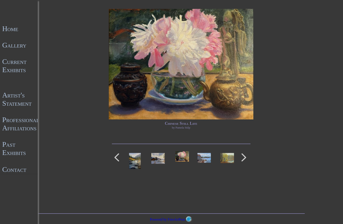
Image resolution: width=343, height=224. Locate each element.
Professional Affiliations (20, 124)
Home (10, 29)
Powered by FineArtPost (167, 219)
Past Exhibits (14, 148)
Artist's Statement (17, 99)
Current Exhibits (14, 65)
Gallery (14, 45)
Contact (14, 169)
